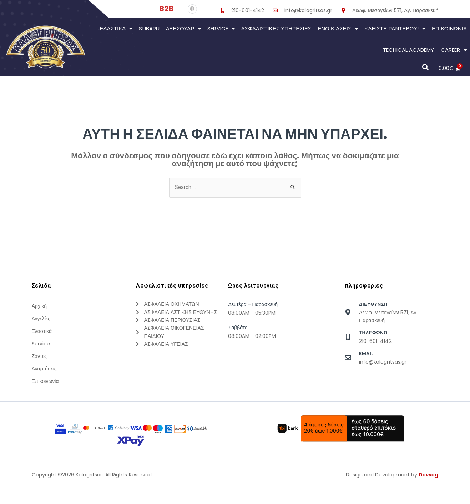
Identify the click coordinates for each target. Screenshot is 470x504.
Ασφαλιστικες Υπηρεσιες (276, 28)
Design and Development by (392, 492)
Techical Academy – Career (425, 50)
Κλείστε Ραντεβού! (394, 29)
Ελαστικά (116, 29)
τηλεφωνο (373, 333)
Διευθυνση (373, 304)
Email (366, 353)
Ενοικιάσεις (338, 29)
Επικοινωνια (449, 28)
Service (220, 29)
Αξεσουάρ (183, 29)
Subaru (149, 28)
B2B (166, 9)
